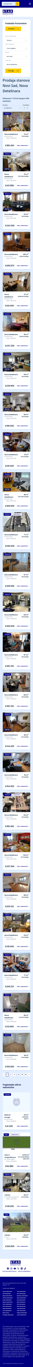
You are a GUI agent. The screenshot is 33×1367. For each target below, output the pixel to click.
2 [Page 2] (10, 1075)
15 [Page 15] (22, 1075)
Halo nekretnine (21, 1298)
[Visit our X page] (18, 1268)
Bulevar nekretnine (22, 1295)
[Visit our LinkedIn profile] (22, 1268)
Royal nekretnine (7, 1295)
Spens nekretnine (7, 1302)
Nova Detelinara (12, 64)
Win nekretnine (21, 1302)
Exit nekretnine (21, 1304)
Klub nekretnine (7, 1300)
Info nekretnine (21, 1293)
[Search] (17, 4)
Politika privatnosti (10, 1271)
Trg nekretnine (21, 1308)
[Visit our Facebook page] (8, 1268)
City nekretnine (21, 1291)
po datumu (8, 108)
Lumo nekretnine (21, 1315)
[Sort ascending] (24, 108)
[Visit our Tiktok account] (25, 1268)
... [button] (16, 1075)
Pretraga (13, 71)
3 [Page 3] (14, 1075)
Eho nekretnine (21, 1300)
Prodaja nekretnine (8, 1315)
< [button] (4, 1075)
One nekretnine (21, 1310)
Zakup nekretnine (22, 1312)
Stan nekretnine (7, 1304)
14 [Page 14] (18, 1075)
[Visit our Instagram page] (11, 1268)
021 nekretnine (7, 1293)
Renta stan (6, 1312)
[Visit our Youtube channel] (15, 1268)
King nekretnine (7, 1308)
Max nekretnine (21, 1306)
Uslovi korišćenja (24, 1271)
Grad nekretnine (7, 1291)
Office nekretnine (8, 1298)
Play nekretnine (7, 1306)
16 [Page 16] (25, 1075)
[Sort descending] (27, 108)
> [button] (28, 1075)
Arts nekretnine (7, 1310)
